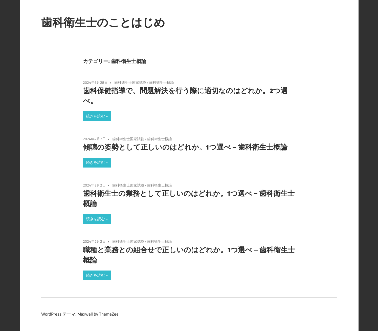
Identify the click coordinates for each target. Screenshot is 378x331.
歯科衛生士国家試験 (130, 82)
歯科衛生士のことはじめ (103, 22)
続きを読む (95, 116)
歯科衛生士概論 (161, 82)
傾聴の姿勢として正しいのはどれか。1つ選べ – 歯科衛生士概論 (185, 146)
